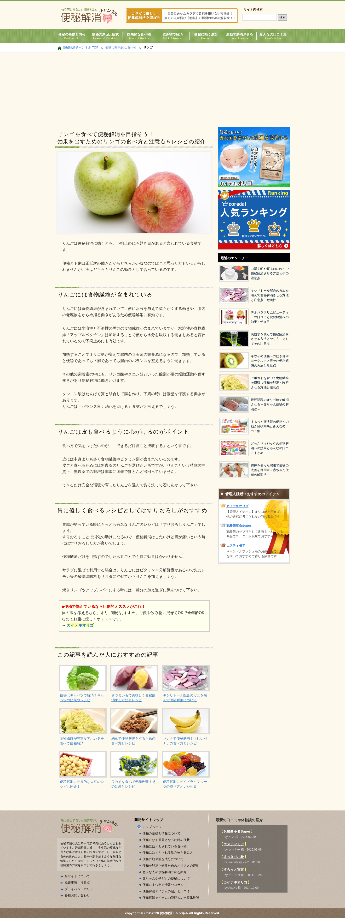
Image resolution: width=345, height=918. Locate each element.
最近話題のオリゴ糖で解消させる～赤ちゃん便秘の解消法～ (270, 404)
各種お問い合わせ (77, 895)
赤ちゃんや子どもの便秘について (166, 878)
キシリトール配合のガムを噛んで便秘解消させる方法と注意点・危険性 (270, 295)
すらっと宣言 (234, 869)
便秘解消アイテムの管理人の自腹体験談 (171, 898)
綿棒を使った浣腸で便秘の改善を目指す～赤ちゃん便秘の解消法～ (270, 470)
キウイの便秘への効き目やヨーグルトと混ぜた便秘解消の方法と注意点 (270, 360)
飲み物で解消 (172, 34)
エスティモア (235, 545)
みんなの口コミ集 (273, 34)
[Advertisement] (172, 88)
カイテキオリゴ (237, 506)
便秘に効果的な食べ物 (121, 47)
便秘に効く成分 (206, 34)
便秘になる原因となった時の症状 (166, 840)
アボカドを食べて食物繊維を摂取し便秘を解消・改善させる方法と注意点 (270, 382)
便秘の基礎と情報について (161, 833)
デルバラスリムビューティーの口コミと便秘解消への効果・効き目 (270, 317)
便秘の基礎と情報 (71, 34)
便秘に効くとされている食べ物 (165, 846)
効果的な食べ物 (139, 34)
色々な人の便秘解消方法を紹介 (165, 872)
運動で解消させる (239, 34)
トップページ (152, 827)
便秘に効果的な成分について (163, 859)
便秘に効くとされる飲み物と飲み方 (168, 852)
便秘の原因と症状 (105, 34)
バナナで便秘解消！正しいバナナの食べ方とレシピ (185, 741)
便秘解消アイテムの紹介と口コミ (166, 891)
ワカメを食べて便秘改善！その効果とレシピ (133, 784)
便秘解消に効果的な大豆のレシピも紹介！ (82, 784)
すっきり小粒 (234, 857)
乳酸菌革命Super (238, 525)
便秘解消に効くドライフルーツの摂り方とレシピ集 (185, 784)
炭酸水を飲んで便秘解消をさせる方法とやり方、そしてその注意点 (270, 338)
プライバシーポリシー (80, 889)
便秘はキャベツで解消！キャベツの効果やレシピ (82, 697)
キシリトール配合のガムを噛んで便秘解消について (185, 697)
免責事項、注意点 (77, 882)
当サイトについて (77, 876)
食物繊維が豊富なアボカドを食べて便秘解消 (82, 741)
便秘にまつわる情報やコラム (163, 885)
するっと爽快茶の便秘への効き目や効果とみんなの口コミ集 (270, 426)
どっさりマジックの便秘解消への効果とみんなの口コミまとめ (270, 448)
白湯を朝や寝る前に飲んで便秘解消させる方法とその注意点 (270, 273)
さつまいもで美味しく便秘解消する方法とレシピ (133, 697)
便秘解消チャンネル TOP (80, 47)
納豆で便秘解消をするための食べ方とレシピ (133, 741)
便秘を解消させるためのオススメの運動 (171, 865)
